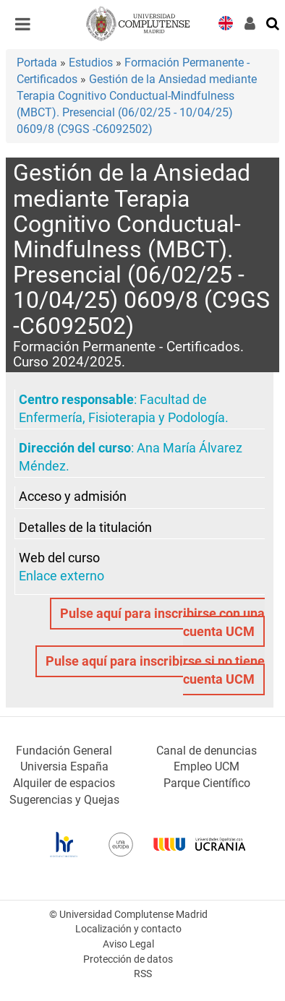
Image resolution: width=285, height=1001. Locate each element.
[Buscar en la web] (273, 22)
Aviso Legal (128, 944)
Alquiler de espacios (64, 783)
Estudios (91, 62)
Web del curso (59, 558)
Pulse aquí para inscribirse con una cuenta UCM (162, 622)
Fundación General (64, 750)
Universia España (64, 766)
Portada (37, 62)
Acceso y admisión (73, 496)
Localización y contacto (128, 929)
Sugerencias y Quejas (64, 800)
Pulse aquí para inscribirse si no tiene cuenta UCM (155, 670)
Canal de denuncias (206, 750)
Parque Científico (206, 783)
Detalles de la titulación (85, 527)
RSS (143, 974)
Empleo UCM (206, 766)
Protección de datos (128, 959)
